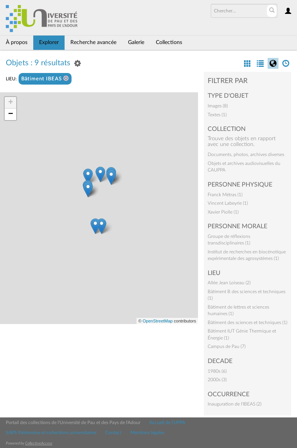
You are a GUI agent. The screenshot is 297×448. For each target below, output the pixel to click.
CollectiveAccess (38, 443)
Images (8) (218, 106)
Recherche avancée (93, 42)
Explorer (49, 42)
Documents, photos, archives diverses (246, 154)
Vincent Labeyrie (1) (228, 203)
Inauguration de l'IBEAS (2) (234, 404)
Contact (113, 432)
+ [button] (10, 103)
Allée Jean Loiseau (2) (229, 282)
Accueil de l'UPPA (167, 422)
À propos (16, 42)
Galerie (136, 42)
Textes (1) (217, 114)
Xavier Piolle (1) (223, 212)
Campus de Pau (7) (227, 346)
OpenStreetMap (158, 321)
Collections (169, 42)
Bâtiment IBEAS (45, 78)
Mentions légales (147, 432)
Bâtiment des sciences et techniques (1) (247, 322)
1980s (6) (217, 371)
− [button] (10, 114)
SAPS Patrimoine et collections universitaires (51, 432)
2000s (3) (217, 379)
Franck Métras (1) (225, 194)
